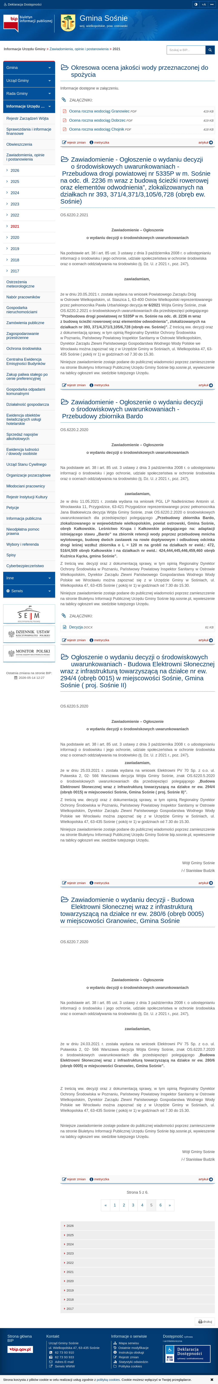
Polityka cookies (127, 1366)
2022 (68, 1262)
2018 (68, 1299)
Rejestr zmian (126, 1356)
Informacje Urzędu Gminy (29, 106)
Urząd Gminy (17, 80)
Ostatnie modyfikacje (131, 1347)
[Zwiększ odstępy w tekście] (212, 4)
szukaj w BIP (210, 50)
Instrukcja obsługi (128, 1352)
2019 (68, 1290)
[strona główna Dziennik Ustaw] (29, 634)
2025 (68, 1235)
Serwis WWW (62, 1366)
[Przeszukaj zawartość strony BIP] (186, 50)
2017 (68, 1308)
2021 (68, 1272)
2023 (68, 1253)
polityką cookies (108, 1379)
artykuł (206, 142)
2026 (68, 1225)
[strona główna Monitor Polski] (29, 653)
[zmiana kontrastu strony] (196, 4)
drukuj (205, 1322)
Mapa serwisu (126, 1343)
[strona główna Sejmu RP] (29, 614)
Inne (10, 578)
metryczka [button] (99, 142)
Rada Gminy (17, 93)
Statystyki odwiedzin (130, 1361)
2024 (68, 1244)
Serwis (14, 591)
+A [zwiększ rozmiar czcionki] (204, 4)
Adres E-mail (61, 1361)
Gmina (12, 67)
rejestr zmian (74, 143)
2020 (68, 1281)
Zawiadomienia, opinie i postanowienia (79, 49)
